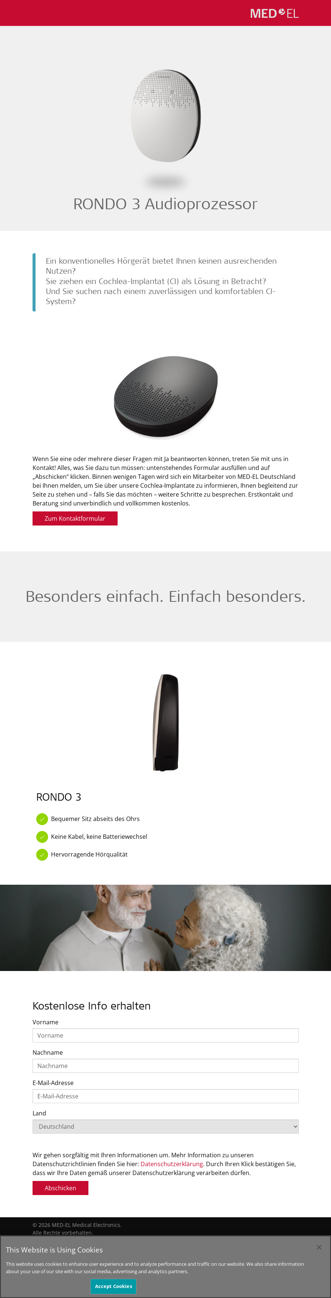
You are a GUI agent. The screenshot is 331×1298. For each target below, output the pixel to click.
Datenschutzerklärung (172, 1164)
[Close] (319, 1247)
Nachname (48, 1052)
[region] (165, 1266)
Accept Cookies (113, 1286)
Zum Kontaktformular (75, 518)
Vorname (45, 1022)
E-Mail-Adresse (53, 1083)
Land (39, 1113)
